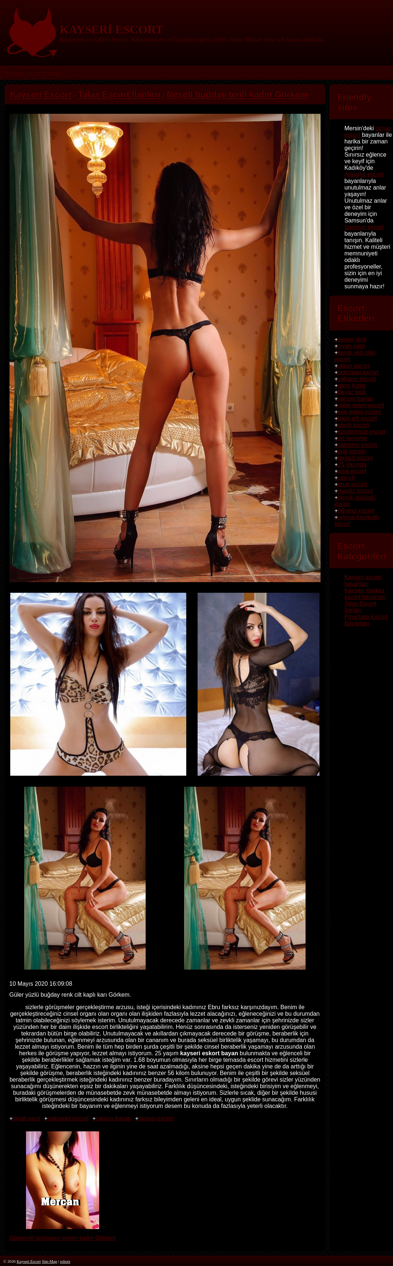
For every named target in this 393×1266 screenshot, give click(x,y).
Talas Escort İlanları (360, 606)
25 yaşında (352, 464)
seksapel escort (68, 1118)
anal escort (352, 471)
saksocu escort (357, 445)
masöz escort (355, 491)
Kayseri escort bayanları (362, 580)
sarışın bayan (113, 1118)
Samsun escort (363, 227)
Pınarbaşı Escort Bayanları (366, 620)
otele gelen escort (361, 405)
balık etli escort (357, 418)
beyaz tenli (352, 392)
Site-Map (49, 1261)
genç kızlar (352, 385)
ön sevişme (352, 438)
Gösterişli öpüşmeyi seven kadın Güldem (63, 1234)
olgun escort (354, 366)
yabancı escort (357, 379)
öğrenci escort (356, 510)
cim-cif (346, 478)
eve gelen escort (359, 412)
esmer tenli (352, 339)
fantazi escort (155, 1118)
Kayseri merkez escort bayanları (365, 593)
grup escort (352, 484)
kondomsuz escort (361, 431)
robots (65, 1261)
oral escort (351, 451)
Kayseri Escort (22, 73)
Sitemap (50, 73)
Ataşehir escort (363, 174)
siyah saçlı (26, 1118)
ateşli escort (353, 425)
